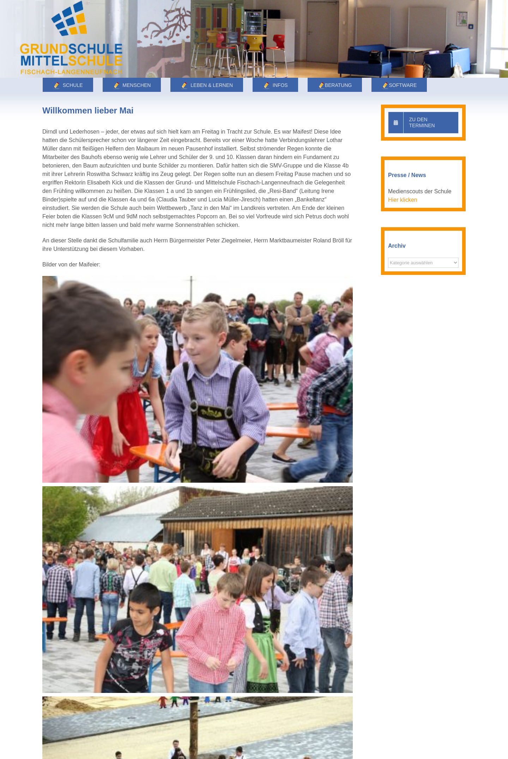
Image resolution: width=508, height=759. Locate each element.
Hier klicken (402, 200)
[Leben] (254, 39)
